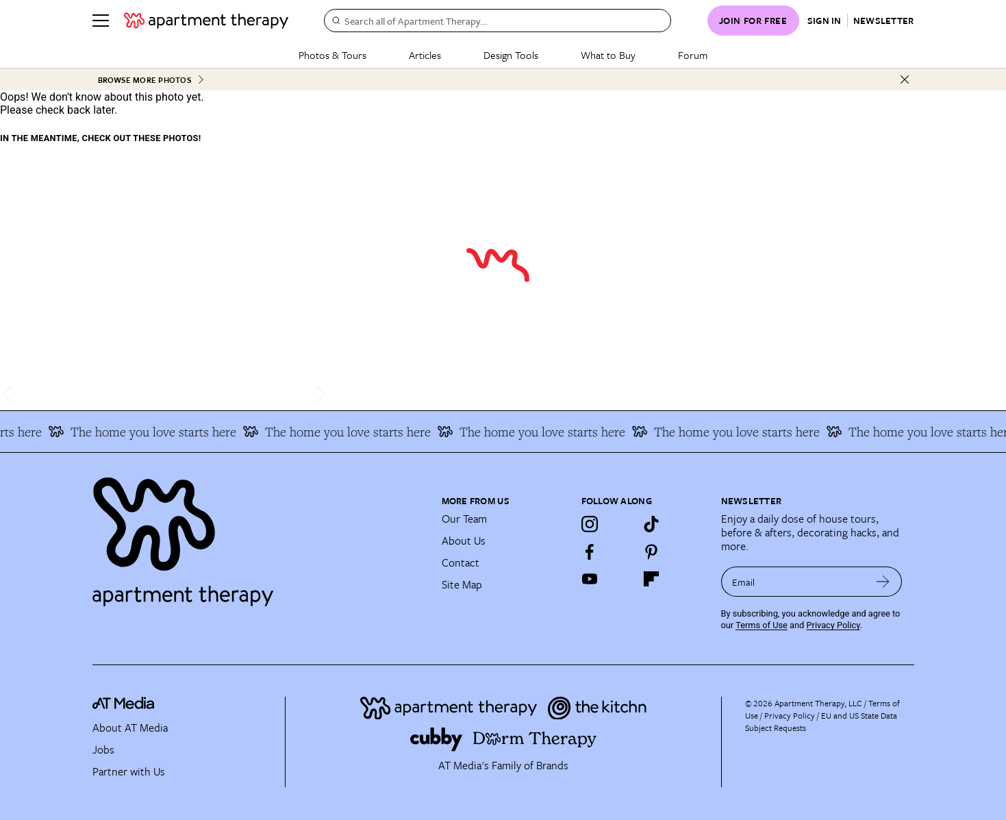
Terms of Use (761, 625)
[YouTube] (589, 579)
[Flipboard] (651, 579)
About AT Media (130, 727)
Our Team (464, 518)
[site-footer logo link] (123, 705)
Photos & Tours (332, 54)
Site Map (462, 584)
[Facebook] (589, 551)
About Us (464, 540)
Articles (425, 54)
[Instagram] (589, 524)
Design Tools (510, 54)
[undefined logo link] (206, 20)
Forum (692, 54)
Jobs (103, 749)
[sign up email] (792, 582)
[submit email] (883, 582)
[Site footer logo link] (258, 535)
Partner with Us (128, 771)
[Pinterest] (651, 551)
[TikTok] (651, 524)
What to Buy (608, 54)
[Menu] (100, 20)
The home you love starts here (147, 431)
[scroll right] (317, 394)
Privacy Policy (833, 625)
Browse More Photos (151, 80)
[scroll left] (11, 394)
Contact (460, 562)
